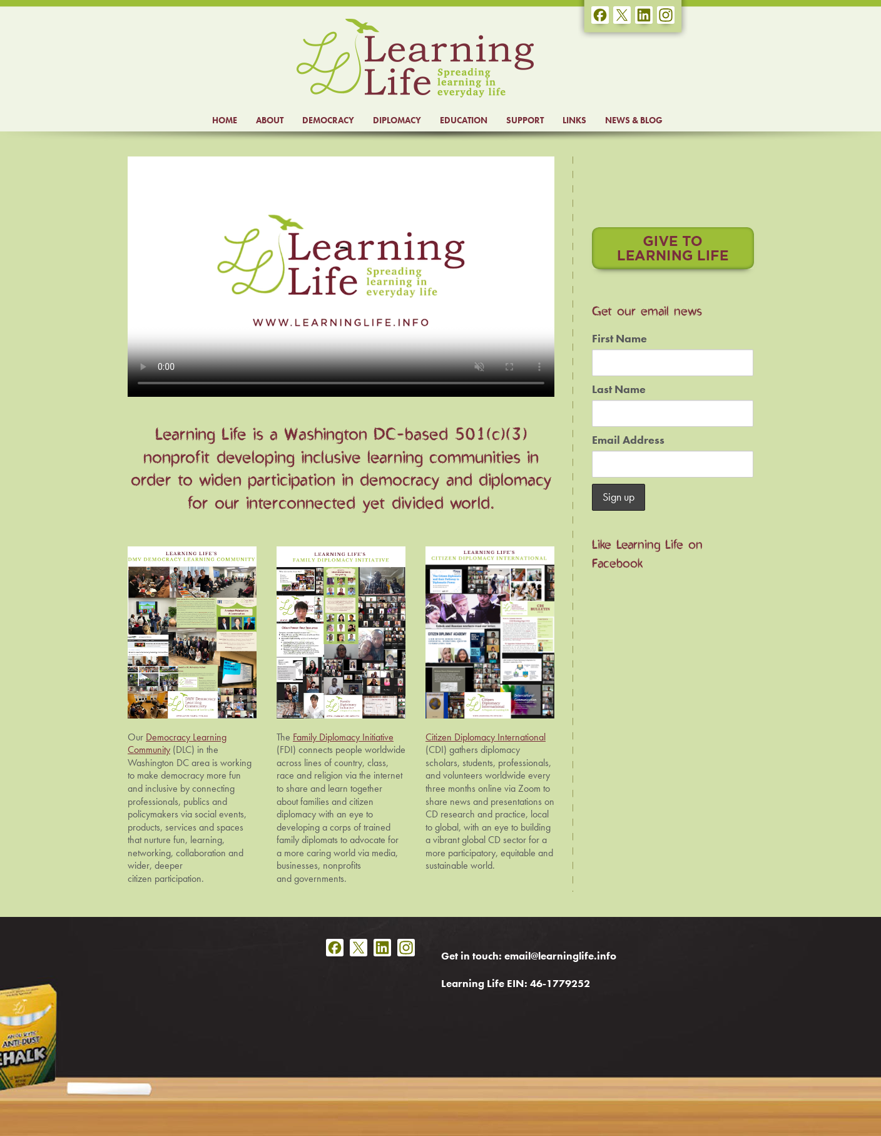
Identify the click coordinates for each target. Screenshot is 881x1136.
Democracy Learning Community (177, 743)
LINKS (574, 120)
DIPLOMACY (397, 120)
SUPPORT (525, 120)
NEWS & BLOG (634, 120)
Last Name (619, 389)
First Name (619, 338)
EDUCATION (463, 120)
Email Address (628, 440)
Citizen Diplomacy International (485, 737)
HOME (224, 120)
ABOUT (269, 120)
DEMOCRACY (328, 120)
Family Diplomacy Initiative (343, 737)
